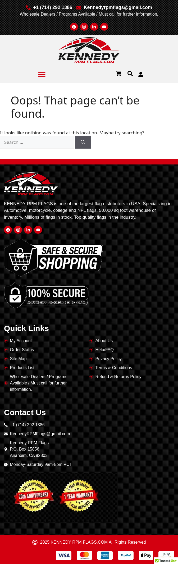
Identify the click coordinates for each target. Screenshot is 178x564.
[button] (42, 74)
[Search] (83, 142)
